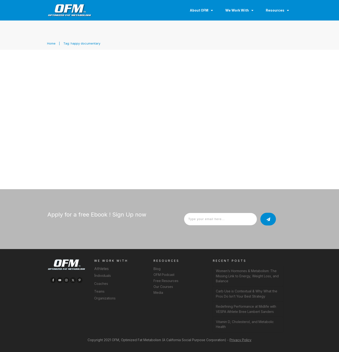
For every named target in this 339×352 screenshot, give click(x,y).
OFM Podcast (163, 275)
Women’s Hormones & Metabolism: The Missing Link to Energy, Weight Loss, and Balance (247, 276)
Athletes (101, 268)
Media (158, 293)
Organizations (105, 298)
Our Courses (163, 287)
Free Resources (165, 281)
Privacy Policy (240, 340)
